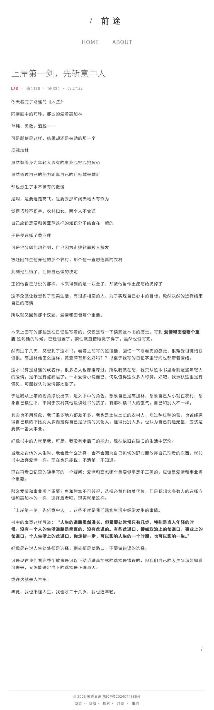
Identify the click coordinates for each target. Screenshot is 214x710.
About (122, 42)
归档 (92, 703)
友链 (78, 703)
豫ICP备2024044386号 (122, 696)
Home (90, 42)
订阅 (120, 703)
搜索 (106, 703)
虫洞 (135, 703)
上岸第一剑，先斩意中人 (58, 73)
